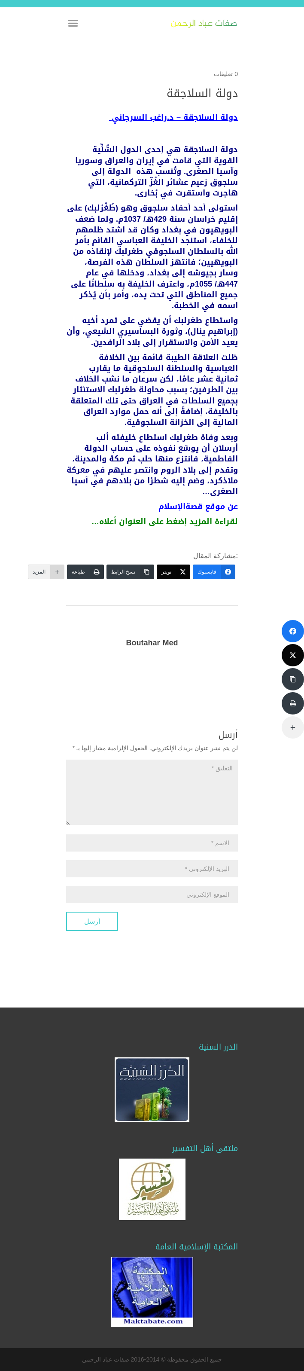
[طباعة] (85, 572)
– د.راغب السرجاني (175, 117)
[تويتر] (173, 572)
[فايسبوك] (214, 572)
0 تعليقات (226, 73)
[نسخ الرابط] (130, 572)
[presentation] (172, 928)
